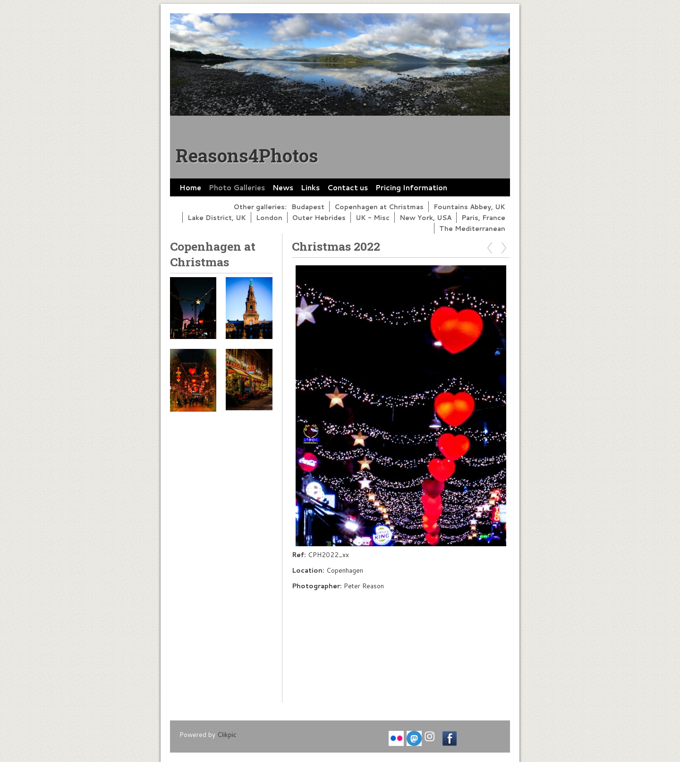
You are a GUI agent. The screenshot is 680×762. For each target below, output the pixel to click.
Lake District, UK (216, 217)
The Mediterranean (472, 228)
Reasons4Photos (247, 155)
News (282, 187)
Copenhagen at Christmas (379, 206)
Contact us (347, 187)
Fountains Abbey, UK (469, 206)
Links (310, 187)
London (269, 217)
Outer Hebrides (319, 217)
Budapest (307, 206)
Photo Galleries (237, 187)
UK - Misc (373, 217)
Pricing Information (411, 187)
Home (190, 187)
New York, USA (425, 217)
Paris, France (483, 217)
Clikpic (227, 734)
